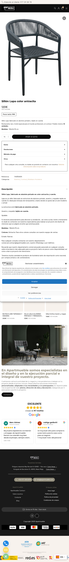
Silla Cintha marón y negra (56, 314)
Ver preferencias (34, 293)
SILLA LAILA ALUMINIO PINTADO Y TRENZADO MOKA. (32, 316)
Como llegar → (52, 466)
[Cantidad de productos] (6, 137)
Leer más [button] (7, 441)
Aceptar (34, 281)
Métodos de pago (10, 154)
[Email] (6, 550)
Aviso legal (47, 298)
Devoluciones (8, 149)
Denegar (34, 287)
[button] (66, 264)
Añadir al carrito (31, 137)
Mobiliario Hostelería (35, 179)
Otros (6, 159)
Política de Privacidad (34, 298)
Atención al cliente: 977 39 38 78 (17, 2)
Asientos (17, 179)
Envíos (6, 145)
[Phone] (6, 543)
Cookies (22, 298)
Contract (24, 179)
